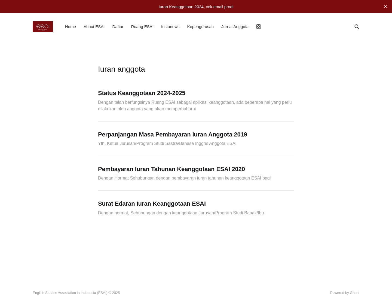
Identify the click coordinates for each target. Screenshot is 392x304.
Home (70, 26)
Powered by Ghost (344, 293)
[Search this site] (357, 27)
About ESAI (94, 26)
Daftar (118, 26)
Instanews (170, 26)
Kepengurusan (200, 26)
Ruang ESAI (142, 26)
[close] (385, 6)
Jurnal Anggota (235, 26)
